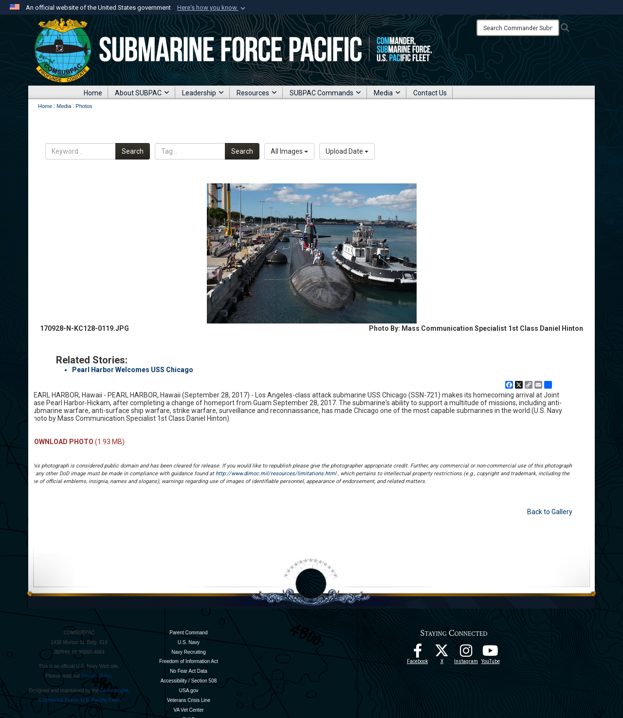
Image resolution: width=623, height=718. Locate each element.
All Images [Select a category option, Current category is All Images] (289, 151)
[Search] (517, 27)
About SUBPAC (142, 93)
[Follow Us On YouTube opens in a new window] (490, 653)
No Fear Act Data (188, 671)
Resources (257, 93)
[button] (212, 8)
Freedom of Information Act (188, 661)
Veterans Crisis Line (188, 700)
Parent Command (188, 632)
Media (387, 93)
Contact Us (430, 93)
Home (93, 93)
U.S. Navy (189, 642)
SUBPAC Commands (325, 93)
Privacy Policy (96, 676)
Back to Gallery (549, 512)
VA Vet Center (188, 710)
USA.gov (188, 690)
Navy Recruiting (188, 652)
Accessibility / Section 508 (189, 680)
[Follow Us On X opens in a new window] (442, 653)
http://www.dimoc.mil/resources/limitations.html (276, 473)
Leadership (203, 93)
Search (133, 151)
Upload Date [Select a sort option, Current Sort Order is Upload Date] (347, 151)
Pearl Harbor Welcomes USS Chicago (132, 370)
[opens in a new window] (466, 653)
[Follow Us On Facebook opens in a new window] (417, 653)
